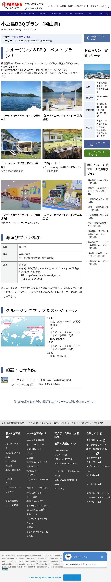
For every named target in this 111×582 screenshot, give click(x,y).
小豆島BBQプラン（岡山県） (98, 200)
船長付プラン (55, 13)
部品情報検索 (11, 500)
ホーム (50, 6)
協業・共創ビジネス (65, 443)
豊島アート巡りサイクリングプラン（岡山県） (98, 191)
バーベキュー (38, 40)
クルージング (23, 40)
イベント (67, 13)
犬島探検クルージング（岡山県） (98, 262)
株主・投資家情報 (96, 449)
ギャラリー (93, 457)
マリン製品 (35, 423)
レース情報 (93, 484)
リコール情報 (60, 6)
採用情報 (92, 475)
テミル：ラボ (60, 455)
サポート (91, 13)
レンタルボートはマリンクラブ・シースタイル (60, 423)
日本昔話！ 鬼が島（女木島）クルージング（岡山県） (98, 234)
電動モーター (32, 514)
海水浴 (49, 40)
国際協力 (30, 527)
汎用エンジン (32, 470)
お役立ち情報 (79, 13)
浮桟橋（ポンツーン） (37, 462)
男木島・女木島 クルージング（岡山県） (98, 254)
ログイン (104, 14)
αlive (56, 484)
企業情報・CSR (95, 440)
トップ (7, 13)
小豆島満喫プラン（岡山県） (98, 216)
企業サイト (97, 6)
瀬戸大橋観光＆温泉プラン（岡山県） (98, 224)
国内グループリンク (97, 493)
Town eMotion (61, 450)
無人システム (32, 466)
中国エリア (17, 37)
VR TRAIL (59, 488)
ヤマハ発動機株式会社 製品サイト (15, 423)
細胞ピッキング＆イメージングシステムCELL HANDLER (37, 505)
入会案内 (31, 13)
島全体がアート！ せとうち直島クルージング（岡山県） (98, 245)
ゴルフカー (31, 475)
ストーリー (93, 462)
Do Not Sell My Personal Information (44, 577)
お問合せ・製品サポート (78, 6)
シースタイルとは (18, 13)
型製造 (29, 457)
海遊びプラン (86, 423)
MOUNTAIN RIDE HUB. (65, 480)
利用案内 (42, 13)
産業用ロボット (34, 449)
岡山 (28, 37)
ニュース (92, 453)
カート (8, 483)
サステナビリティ (96, 444)
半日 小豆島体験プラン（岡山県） (98, 208)
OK (72, 577)
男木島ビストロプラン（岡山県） (98, 181)
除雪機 (8, 465)
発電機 (8, 478)
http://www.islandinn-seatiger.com (44, 275)
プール (29, 453)
